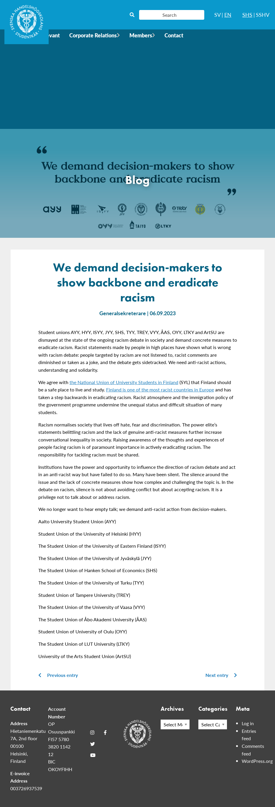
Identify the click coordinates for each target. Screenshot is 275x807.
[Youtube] (92, 755)
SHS (247, 14)
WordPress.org (257, 761)
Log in (248, 723)
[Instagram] (92, 732)
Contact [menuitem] (173, 35)
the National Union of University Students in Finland (124, 382)
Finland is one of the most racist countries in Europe (160, 389)
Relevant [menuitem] (49, 35)
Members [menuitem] (140, 35)
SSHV (262, 14)
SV (217, 14)
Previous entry (58, 675)
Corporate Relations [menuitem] (93, 35)
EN (227, 14)
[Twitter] (92, 744)
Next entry (221, 675)
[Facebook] (105, 732)
